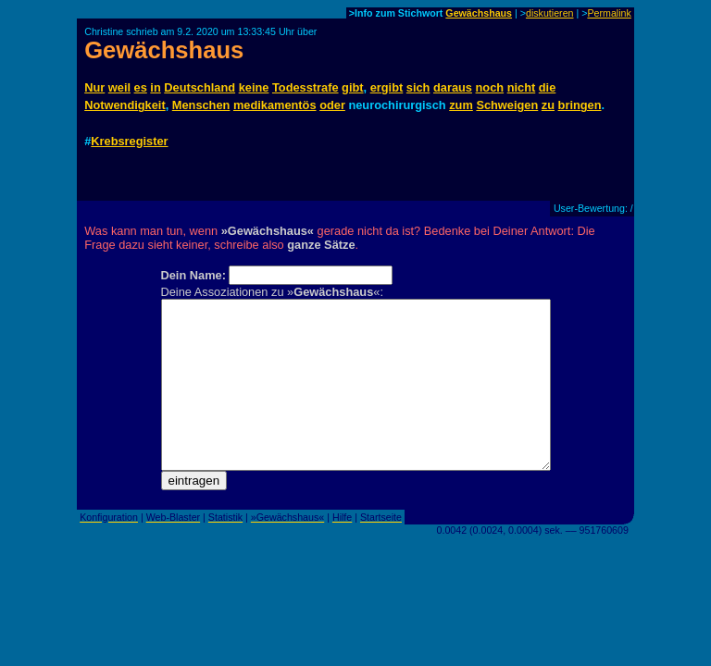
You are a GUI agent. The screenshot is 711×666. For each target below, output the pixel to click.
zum (461, 105)
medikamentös (275, 105)
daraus (452, 87)
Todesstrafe (305, 87)
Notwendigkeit (124, 105)
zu (548, 105)
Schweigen (507, 105)
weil (119, 87)
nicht (521, 87)
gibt (352, 87)
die (547, 87)
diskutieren (550, 12)
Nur (94, 87)
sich (418, 87)
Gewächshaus (478, 12)
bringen (580, 105)
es (140, 87)
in (155, 87)
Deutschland (199, 87)
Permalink (608, 12)
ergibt (387, 87)
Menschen (201, 105)
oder (332, 105)
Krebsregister (129, 141)
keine (254, 87)
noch (490, 87)
